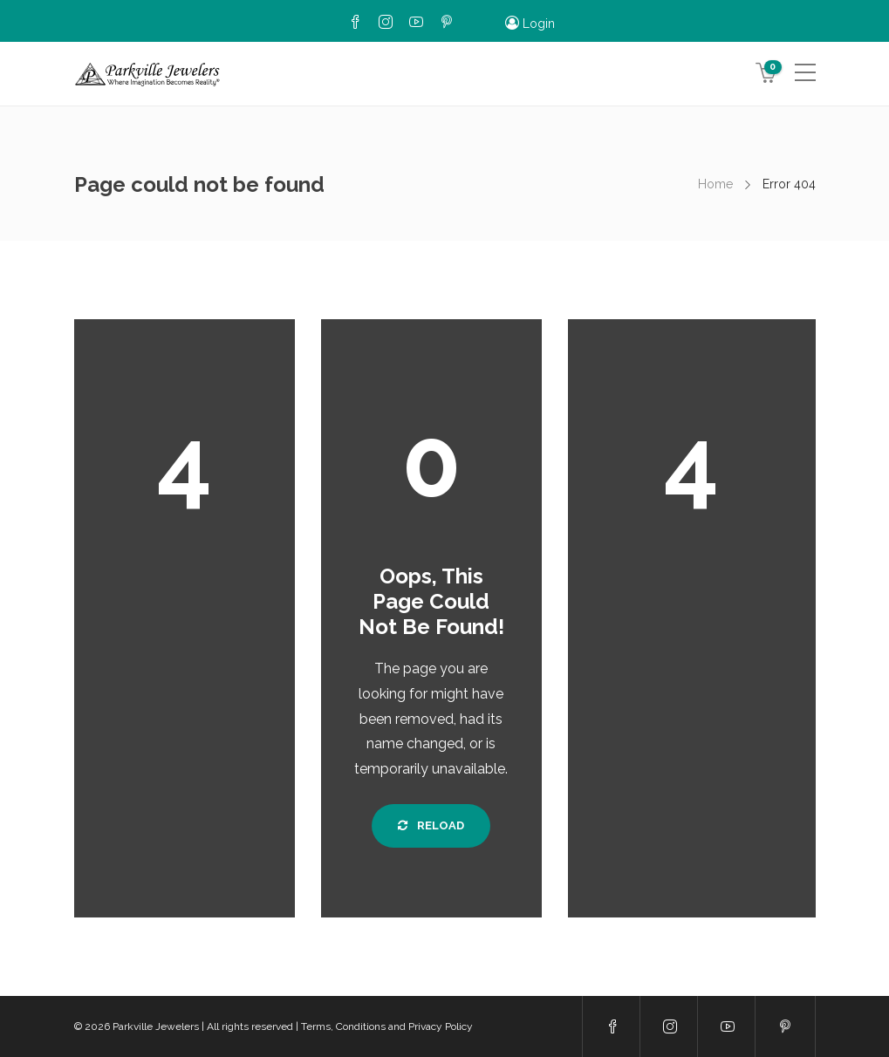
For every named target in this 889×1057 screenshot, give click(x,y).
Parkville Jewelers (156, 1026)
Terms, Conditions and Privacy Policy (387, 1026)
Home (715, 184)
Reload (431, 825)
